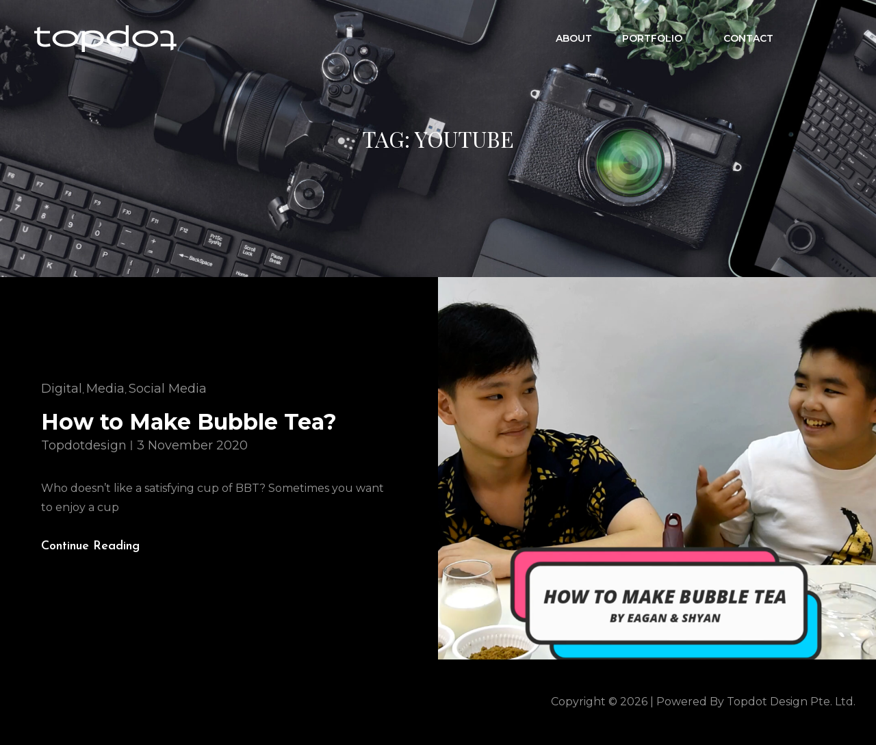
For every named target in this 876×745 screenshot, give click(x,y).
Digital (61, 388)
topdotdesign (84, 445)
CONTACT (748, 38)
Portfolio (659, 38)
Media (105, 388)
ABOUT (574, 38)
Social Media (168, 388)
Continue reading (101, 546)
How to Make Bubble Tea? (189, 421)
